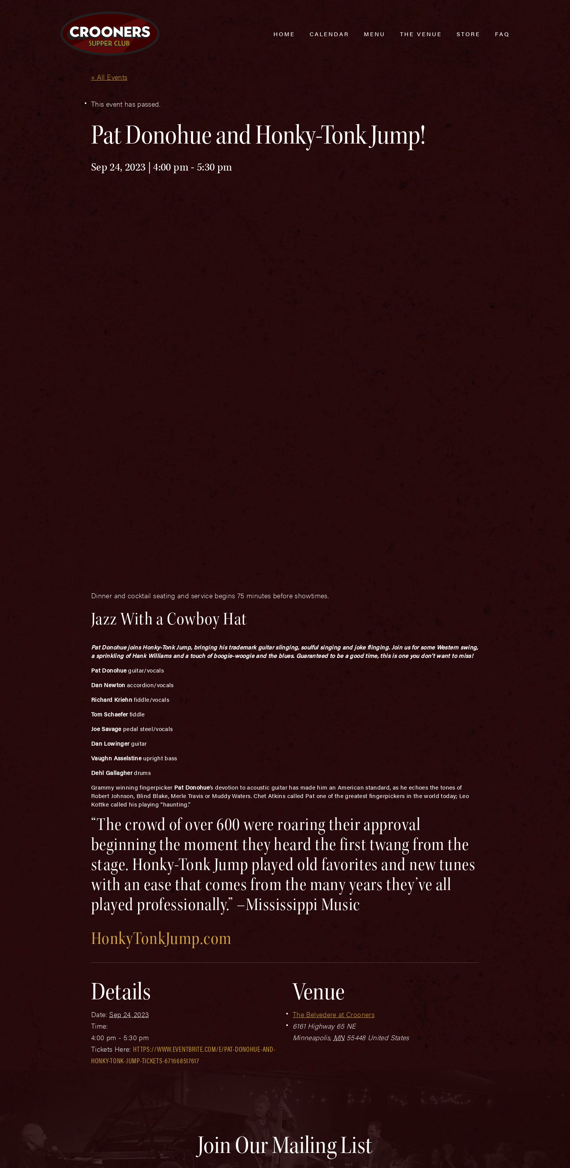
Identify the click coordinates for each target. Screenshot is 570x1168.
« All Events (109, 77)
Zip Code (374, 977)
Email (272, 977)
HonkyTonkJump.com (161, 744)
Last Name (182, 977)
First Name (85, 977)
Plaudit (100, 1153)
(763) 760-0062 (109, 1109)
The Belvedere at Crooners (334, 820)
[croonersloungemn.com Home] (110, 34)
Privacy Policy (216, 1138)
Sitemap (173, 1138)
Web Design (72, 1153)
